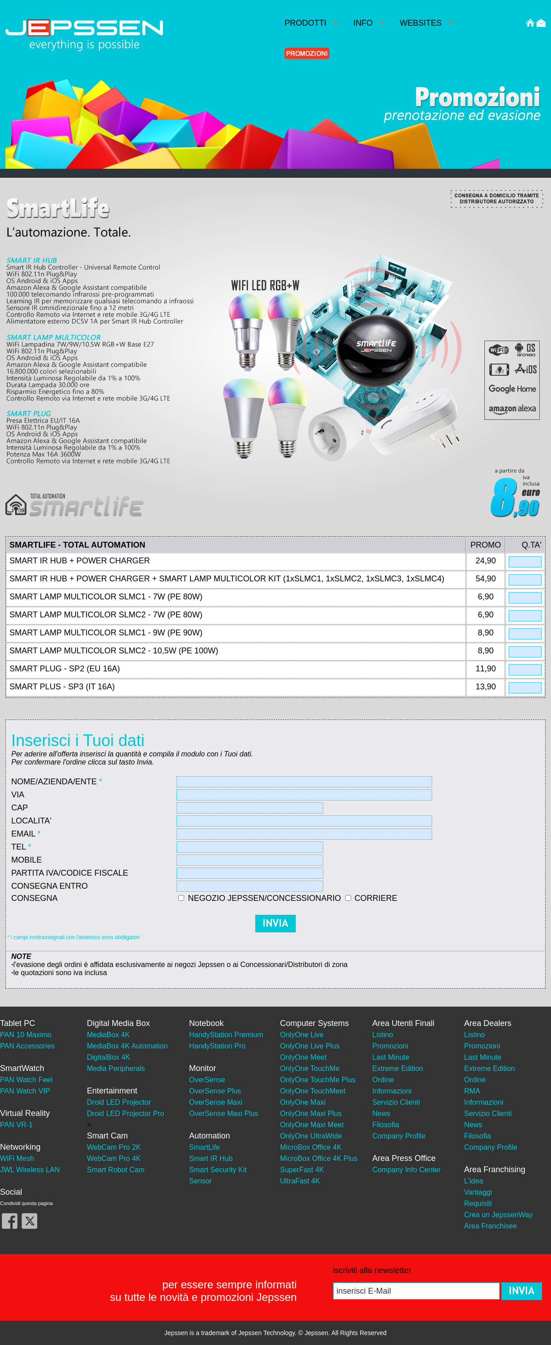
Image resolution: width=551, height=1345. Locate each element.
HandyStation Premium (226, 1035)
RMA (472, 1091)
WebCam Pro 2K (114, 1147)
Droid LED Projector (119, 1102)
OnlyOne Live (302, 1035)
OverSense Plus (215, 1091)
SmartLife (204, 1147)
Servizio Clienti (396, 1102)
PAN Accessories (27, 1046)
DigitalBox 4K (108, 1057)
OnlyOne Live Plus (310, 1046)
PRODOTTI (311, 22)
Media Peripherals (116, 1068)
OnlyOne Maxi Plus (311, 1113)
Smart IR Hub (211, 1158)
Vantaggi (478, 1192)
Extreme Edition (397, 1068)
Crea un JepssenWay (498, 1215)
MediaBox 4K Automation (127, 1046)
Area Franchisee (490, 1226)
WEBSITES (426, 22)
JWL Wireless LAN (30, 1170)
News (381, 1113)
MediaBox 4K (108, 1035)
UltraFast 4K (300, 1181)
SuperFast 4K (302, 1170)
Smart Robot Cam (116, 1170)
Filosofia (385, 1125)
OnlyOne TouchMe (309, 1068)
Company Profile (398, 1136)
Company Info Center (406, 1170)
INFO (368, 22)
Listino (382, 1035)
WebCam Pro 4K (114, 1158)
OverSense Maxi (215, 1102)
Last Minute (391, 1057)
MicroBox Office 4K (311, 1147)
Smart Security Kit (218, 1170)
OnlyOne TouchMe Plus (318, 1080)
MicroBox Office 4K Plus (318, 1158)
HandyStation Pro (217, 1046)
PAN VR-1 (16, 1125)
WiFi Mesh (17, 1158)
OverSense (207, 1080)
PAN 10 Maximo (25, 1035)
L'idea (473, 1181)
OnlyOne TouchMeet (313, 1091)
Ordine (383, 1080)
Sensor (200, 1181)
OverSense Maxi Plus (223, 1113)
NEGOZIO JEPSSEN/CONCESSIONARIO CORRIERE (292, 898)
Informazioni (391, 1091)
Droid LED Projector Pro (125, 1113)
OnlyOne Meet (303, 1057)
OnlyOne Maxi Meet (311, 1125)
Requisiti (478, 1203)
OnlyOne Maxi (302, 1102)
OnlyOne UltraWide (311, 1136)
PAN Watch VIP (25, 1091)
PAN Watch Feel (26, 1080)
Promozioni (390, 1046)
